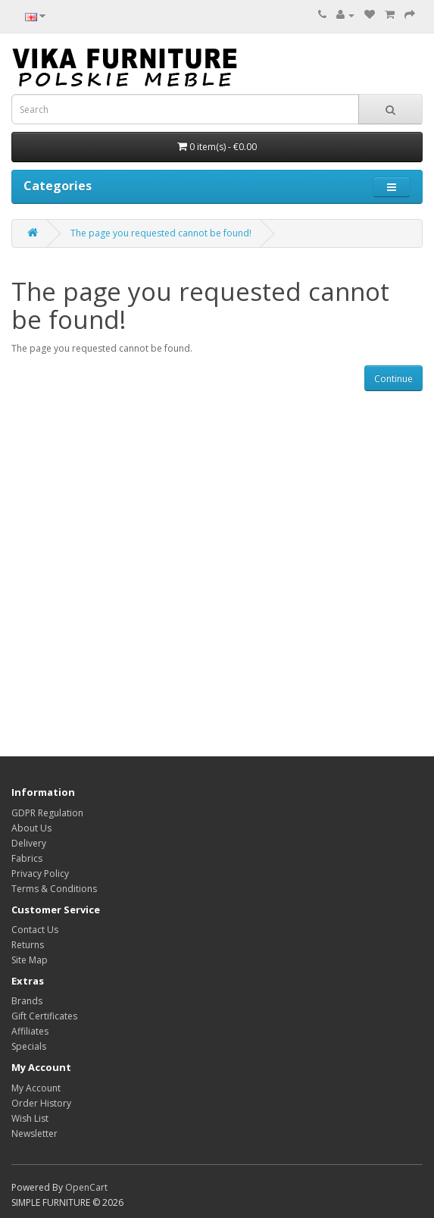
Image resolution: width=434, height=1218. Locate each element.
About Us (31, 828)
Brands (26, 1000)
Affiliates (29, 1031)
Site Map (29, 959)
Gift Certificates (44, 1016)
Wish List (29, 1118)
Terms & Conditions (54, 888)
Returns (27, 944)
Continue (393, 378)
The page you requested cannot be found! (160, 233)
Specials (28, 1046)
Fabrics (26, 858)
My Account (36, 1088)
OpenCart (86, 1187)
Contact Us (34, 929)
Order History (41, 1103)
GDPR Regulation (47, 812)
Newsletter (34, 1133)
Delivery (28, 843)
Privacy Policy (40, 873)
